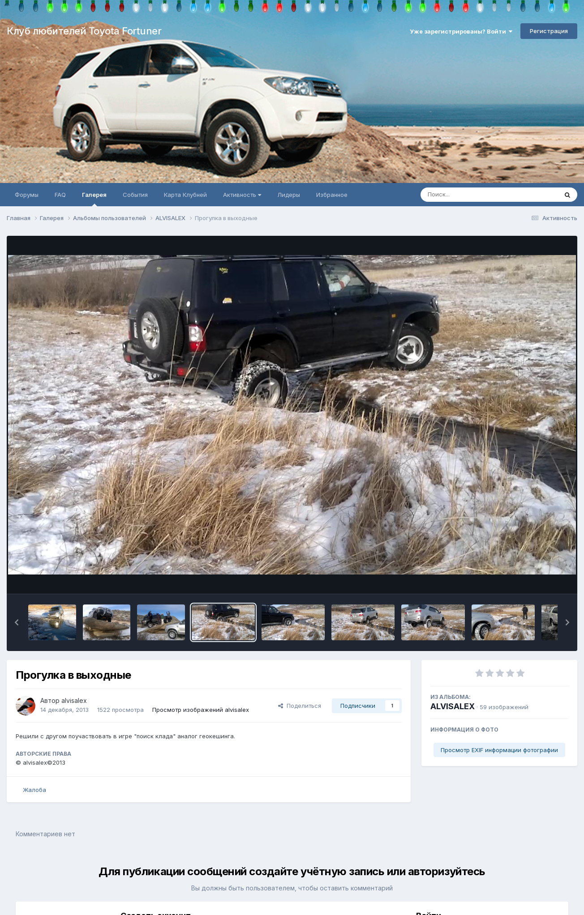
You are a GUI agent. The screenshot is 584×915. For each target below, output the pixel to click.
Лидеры (288, 194)
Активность (242, 194)
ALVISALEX (452, 706)
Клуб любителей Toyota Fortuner (84, 31)
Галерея (94, 198)
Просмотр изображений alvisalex (200, 709)
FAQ (60, 194)
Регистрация (549, 30)
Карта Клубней (185, 194)
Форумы (27, 194)
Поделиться (299, 705)
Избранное (332, 194)
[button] (16, 622)
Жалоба (34, 789)
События (135, 194)
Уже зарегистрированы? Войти (461, 31)
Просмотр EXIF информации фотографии (499, 749)
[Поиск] (472, 194)
